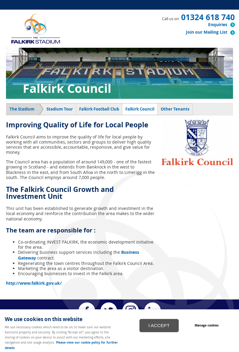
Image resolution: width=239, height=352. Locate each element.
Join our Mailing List (206, 32)
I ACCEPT (159, 325)
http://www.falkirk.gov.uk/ (34, 283)
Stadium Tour (59, 109)
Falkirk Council (139, 109)
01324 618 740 (208, 17)
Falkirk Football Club (99, 109)
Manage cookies (207, 325)
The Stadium (22, 109)
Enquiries (217, 24)
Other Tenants (175, 109)
